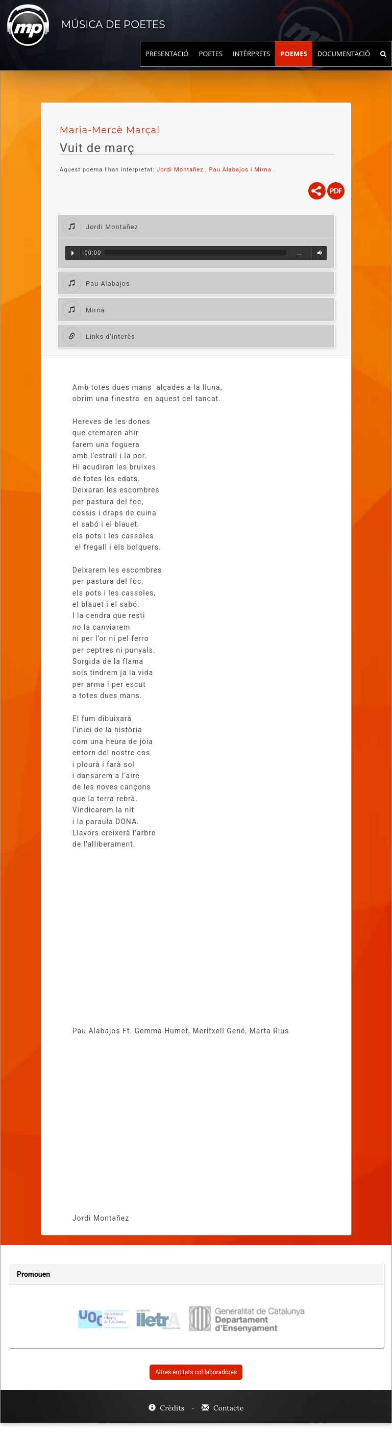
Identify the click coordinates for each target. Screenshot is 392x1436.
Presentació (167, 63)
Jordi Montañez (180, 169)
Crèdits (167, 1408)
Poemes (293, 63)
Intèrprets (251, 63)
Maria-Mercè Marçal (110, 130)
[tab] (196, 226)
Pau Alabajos (229, 169)
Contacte (222, 1408)
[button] (196, 226)
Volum (318, 253)
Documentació (343, 63)
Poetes (211, 63)
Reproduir (72, 253)
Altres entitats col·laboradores (196, 1372)
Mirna (263, 169)
